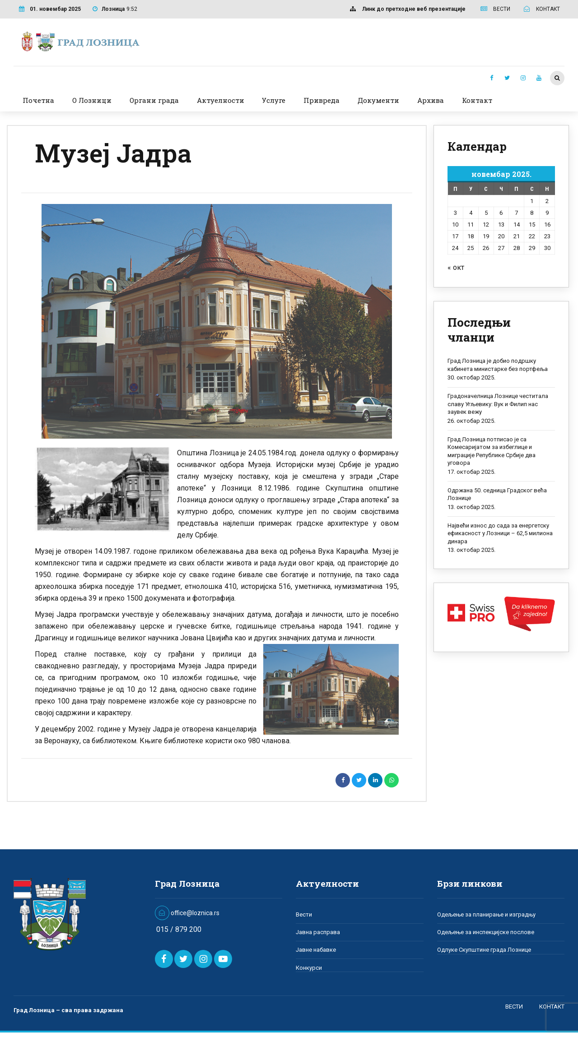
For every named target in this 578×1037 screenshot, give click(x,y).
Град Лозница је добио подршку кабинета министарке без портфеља (497, 364)
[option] (217, 321)
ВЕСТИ (514, 1006)
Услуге (273, 100)
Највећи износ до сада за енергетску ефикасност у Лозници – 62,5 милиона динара (500, 533)
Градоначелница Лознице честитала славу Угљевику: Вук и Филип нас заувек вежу (497, 404)
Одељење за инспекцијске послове (485, 932)
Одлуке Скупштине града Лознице (484, 949)
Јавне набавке (316, 949)
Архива (430, 100)
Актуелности (220, 100)
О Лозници (92, 100)
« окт (455, 267)
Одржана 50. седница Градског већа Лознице (497, 494)
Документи (378, 100)
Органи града (154, 100)
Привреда (321, 100)
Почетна (38, 100)
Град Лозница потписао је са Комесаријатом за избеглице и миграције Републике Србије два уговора (491, 451)
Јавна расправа (318, 932)
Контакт (477, 100)
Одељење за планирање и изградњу (486, 914)
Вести (304, 914)
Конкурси (309, 967)
